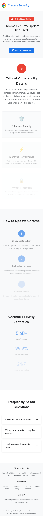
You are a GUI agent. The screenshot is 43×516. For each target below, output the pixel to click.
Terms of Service (28, 487)
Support (38, 486)
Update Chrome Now (22, 50)
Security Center (6, 487)
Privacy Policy (17, 487)
